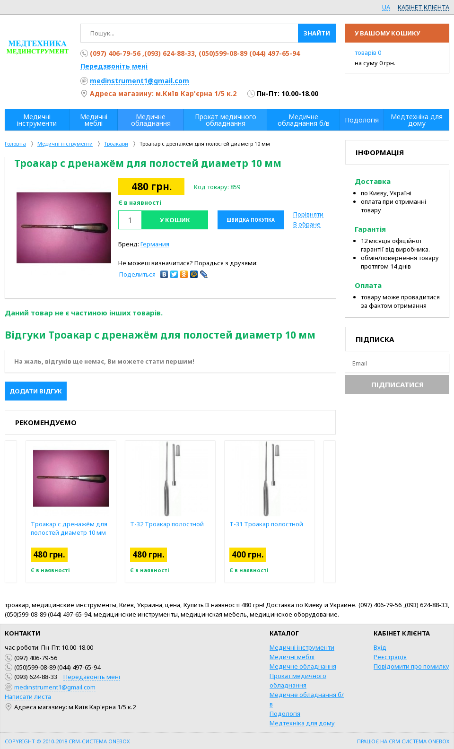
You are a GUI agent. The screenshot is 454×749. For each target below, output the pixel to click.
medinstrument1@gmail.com (139, 80)
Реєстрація (390, 657)
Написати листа (28, 696)
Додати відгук (35, 391)
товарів (368, 52)
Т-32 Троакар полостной (167, 524)
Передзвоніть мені (114, 65)
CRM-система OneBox (99, 741)
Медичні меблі (292, 657)
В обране (307, 224)
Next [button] (329, 512)
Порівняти (308, 214)
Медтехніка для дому (302, 723)
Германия (154, 244)
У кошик (175, 220)
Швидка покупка (251, 220)
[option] (64, 228)
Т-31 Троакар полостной (266, 524)
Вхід (380, 647)
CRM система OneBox (419, 741)
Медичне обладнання (303, 666)
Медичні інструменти (302, 647)
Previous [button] (11, 512)
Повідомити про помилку (411, 666)
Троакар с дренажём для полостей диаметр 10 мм (69, 528)
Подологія (285, 713)
